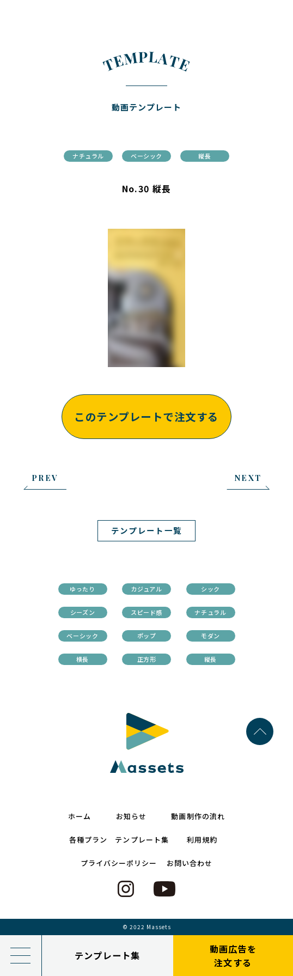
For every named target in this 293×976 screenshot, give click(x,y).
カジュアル (146, 588)
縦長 (204, 155)
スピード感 (146, 612)
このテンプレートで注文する (146, 416)
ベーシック (146, 155)
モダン (210, 635)
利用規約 (202, 839)
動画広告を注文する (233, 955)
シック (210, 588)
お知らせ (131, 816)
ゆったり (82, 588)
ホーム (79, 816)
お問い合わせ (189, 863)
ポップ (146, 635)
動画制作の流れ (197, 816)
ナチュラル (88, 155)
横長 (82, 659)
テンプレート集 (108, 955)
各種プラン (88, 839)
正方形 (146, 659)
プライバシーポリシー (119, 863)
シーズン (82, 612)
